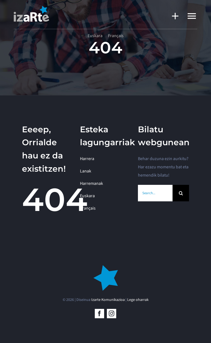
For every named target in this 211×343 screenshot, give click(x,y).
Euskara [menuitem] (95, 36)
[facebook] (99, 313)
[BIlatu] (181, 193)
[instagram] (111, 313)
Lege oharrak (138, 300)
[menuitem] (95, 36)
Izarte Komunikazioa (108, 300)
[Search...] (155, 193)
